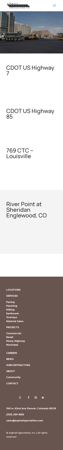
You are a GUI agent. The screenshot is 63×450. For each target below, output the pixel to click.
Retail (9, 337)
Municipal (12, 344)
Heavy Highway (15, 341)
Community (13, 377)
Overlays (11, 317)
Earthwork (12, 313)
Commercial (13, 333)
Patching (11, 306)
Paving (10, 302)
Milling (10, 309)
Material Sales (14, 321)
